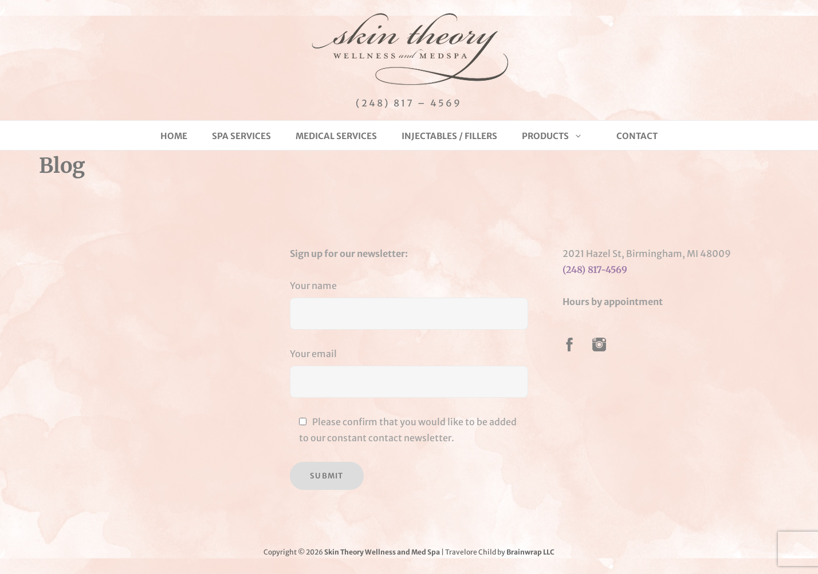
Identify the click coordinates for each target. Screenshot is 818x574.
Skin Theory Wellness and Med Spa (382, 552)
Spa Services (241, 135)
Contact (637, 135)
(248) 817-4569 (595, 269)
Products (552, 135)
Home (173, 135)
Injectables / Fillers (449, 135)
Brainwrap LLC (530, 552)
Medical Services (336, 135)
